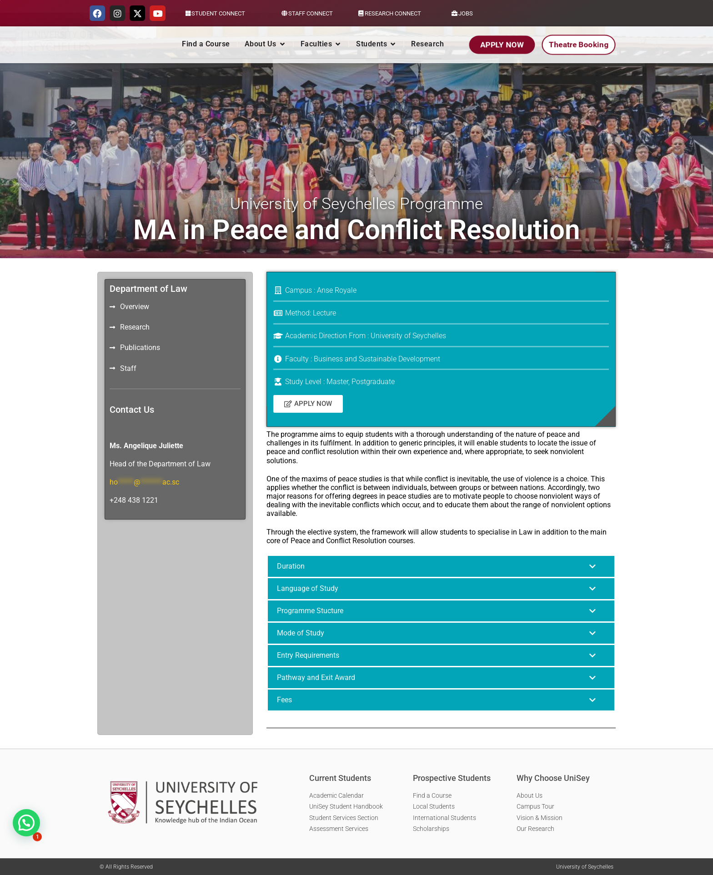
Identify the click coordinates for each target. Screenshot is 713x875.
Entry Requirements (308, 655)
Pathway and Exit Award (316, 677)
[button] (441, 566)
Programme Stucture (310, 610)
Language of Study (307, 588)
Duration (291, 566)
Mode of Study (300, 633)
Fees (284, 699)
